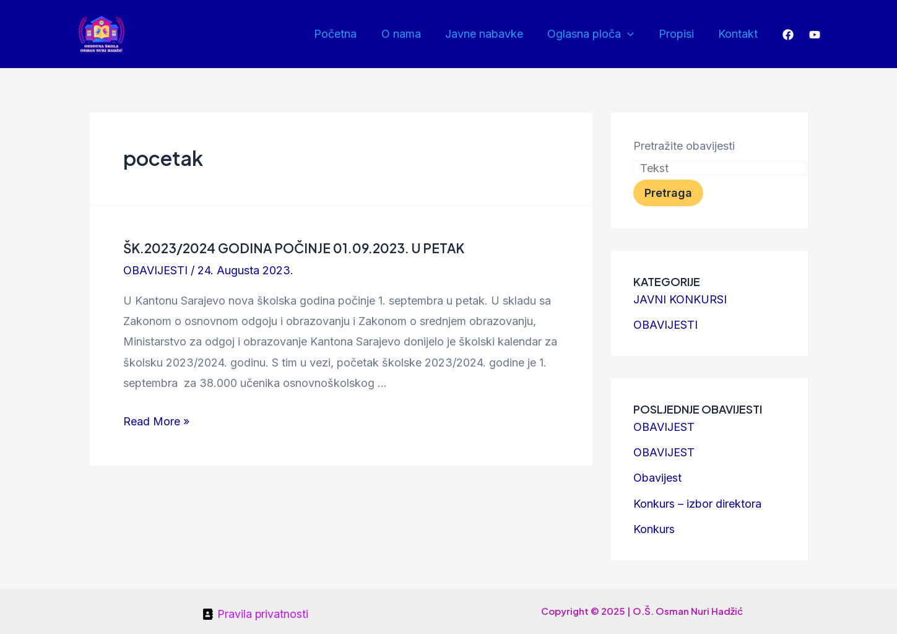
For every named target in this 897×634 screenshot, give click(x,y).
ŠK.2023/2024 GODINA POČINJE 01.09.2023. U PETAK (288, 247)
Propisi (679, 33)
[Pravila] (255, 610)
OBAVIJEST (664, 425)
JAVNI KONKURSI (680, 299)
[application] (632, 34)
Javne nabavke (492, 33)
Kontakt (739, 33)
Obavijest (657, 475)
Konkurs (654, 525)
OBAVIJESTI (155, 269)
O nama (410, 33)
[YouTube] (814, 34)
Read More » (156, 420)
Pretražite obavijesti (684, 145)
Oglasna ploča (596, 34)
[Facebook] (788, 34)
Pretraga (668, 192)
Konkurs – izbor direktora (697, 501)
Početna (347, 33)
